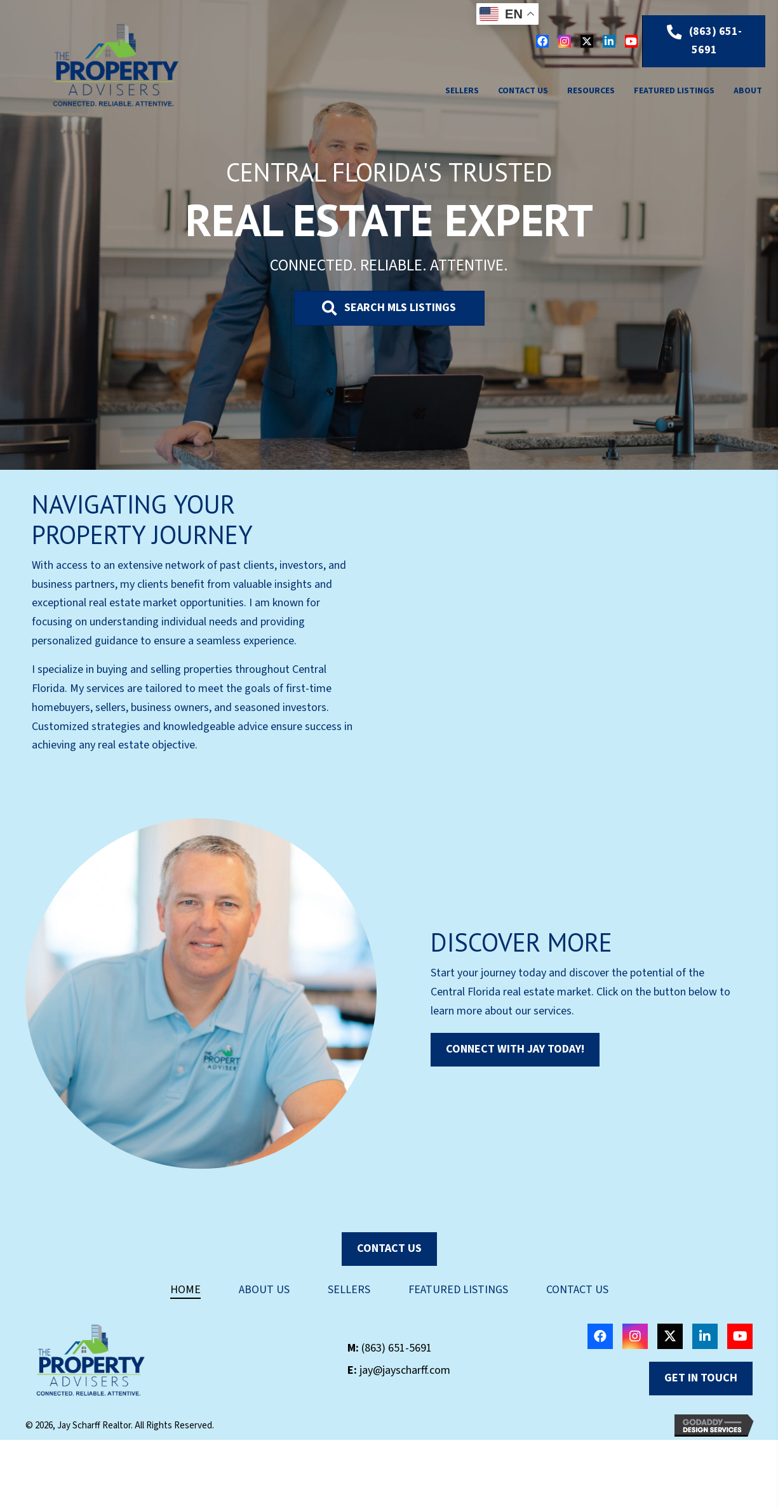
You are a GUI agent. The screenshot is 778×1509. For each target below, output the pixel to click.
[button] (542, 41)
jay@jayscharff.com (404, 1370)
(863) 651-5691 (396, 1348)
